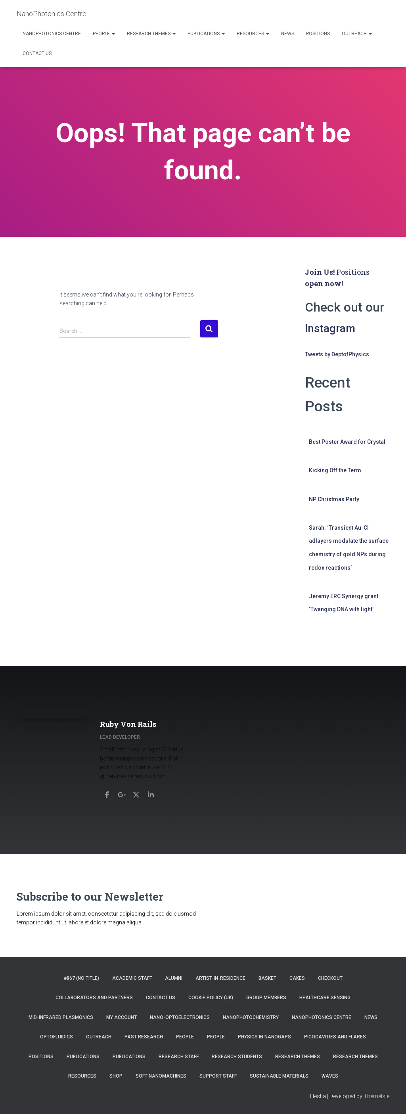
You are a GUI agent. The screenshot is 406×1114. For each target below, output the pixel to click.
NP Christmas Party (334, 499)
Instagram (333, 327)
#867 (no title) (81, 978)
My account (121, 1017)
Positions (318, 33)
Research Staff (179, 1056)
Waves (330, 1076)
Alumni (173, 978)
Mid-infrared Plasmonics (61, 1017)
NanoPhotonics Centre (52, 33)
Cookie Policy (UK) (210, 997)
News (287, 33)
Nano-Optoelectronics (180, 1017)
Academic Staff (132, 978)
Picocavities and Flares (335, 1037)
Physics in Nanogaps (264, 1037)
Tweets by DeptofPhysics (337, 354)
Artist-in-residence (220, 978)
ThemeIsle (376, 1096)
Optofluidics (56, 1037)
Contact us (37, 53)
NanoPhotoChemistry (251, 1017)
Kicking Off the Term (335, 470)
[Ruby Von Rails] (109, 789)
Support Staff (218, 1076)
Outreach (357, 33)
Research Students (237, 1056)
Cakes (297, 978)
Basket (267, 978)
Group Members (266, 997)
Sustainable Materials (279, 1076)
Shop (116, 1076)
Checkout (330, 978)
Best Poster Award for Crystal (347, 442)
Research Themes (151, 33)
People (104, 33)
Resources (253, 33)
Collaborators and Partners (94, 997)
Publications (206, 33)
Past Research (143, 1037)
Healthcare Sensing (324, 997)
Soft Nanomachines (161, 1076)
